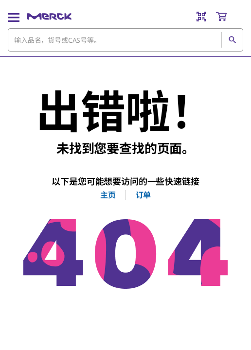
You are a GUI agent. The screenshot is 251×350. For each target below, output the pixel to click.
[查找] (232, 40)
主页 (108, 195)
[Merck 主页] (49, 16)
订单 (143, 195)
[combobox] (125, 39)
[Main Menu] (13, 16)
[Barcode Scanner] (201, 16)
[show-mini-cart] (229, 16)
